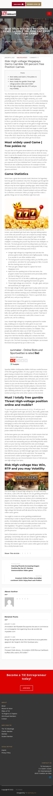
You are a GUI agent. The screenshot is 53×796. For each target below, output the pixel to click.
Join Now (26, 688)
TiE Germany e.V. (30, 793)
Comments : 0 (34, 58)
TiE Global (19, 790)
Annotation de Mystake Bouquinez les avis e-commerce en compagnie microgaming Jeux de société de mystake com (26, 629)
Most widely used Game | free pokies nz (23, 77)
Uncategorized (30, 40)
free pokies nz (15, 158)
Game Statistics (15, 79)
